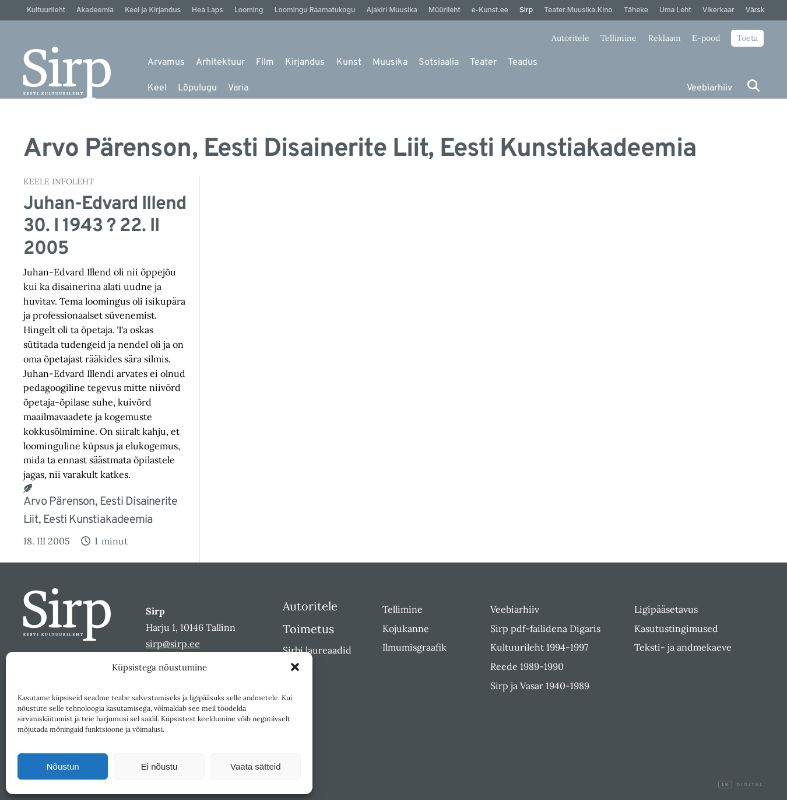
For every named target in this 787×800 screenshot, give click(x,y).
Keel (157, 88)
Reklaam (664, 38)
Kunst (348, 62)
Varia (238, 88)
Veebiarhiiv (709, 88)
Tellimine (618, 38)
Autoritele (570, 38)
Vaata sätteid (255, 766)
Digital (741, 784)
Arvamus (166, 62)
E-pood (706, 38)
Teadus (522, 62)
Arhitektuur (220, 62)
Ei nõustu (159, 766)
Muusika (390, 62)
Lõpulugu (197, 88)
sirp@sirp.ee (173, 643)
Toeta (747, 38)
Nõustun (63, 766)
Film (265, 62)
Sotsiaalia (439, 62)
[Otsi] (753, 85)
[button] (295, 667)
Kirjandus (305, 62)
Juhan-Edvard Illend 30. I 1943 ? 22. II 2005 (104, 226)
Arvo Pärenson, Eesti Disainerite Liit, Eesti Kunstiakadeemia (100, 510)
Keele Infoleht (58, 181)
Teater (483, 62)
